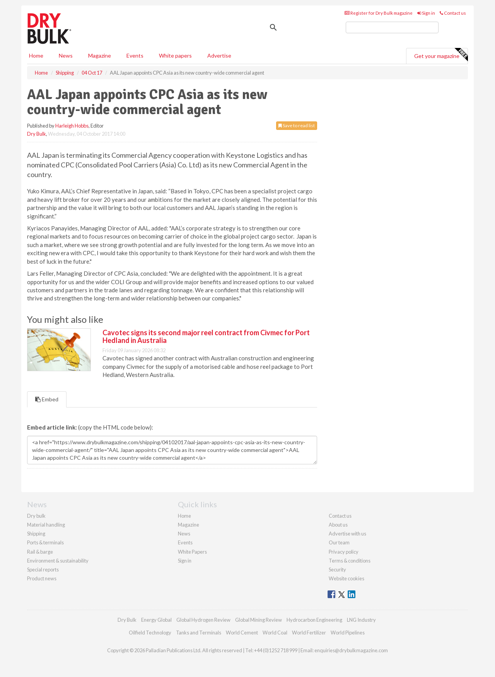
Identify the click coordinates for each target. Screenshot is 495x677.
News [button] (66, 55)
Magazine (99, 55)
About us (338, 525)
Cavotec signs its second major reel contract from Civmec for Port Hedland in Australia (206, 336)
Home (36, 55)
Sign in (426, 12)
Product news (41, 578)
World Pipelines (348, 632)
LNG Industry (361, 620)
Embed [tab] (46, 399)
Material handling (46, 525)
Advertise (219, 55)
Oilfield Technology (150, 632)
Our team (339, 542)
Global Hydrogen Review (203, 620)
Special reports (43, 569)
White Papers (192, 552)
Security (337, 569)
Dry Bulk (36, 134)
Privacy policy (343, 552)
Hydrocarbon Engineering (314, 620)
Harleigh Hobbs (72, 126)
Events (134, 55)
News (184, 533)
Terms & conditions (349, 561)
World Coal (275, 632)
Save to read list (296, 125)
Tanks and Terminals (198, 632)
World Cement (242, 632)
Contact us (453, 12)
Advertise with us (347, 533)
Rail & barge (40, 552)
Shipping (36, 533)
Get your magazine (441, 54)
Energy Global (156, 620)
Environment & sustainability (58, 561)
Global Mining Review (258, 620)
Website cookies (346, 578)
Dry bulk (36, 516)
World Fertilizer (309, 632)
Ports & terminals (45, 542)
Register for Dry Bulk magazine (379, 12)
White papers (175, 55)
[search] (392, 27)
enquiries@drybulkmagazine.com (351, 650)
